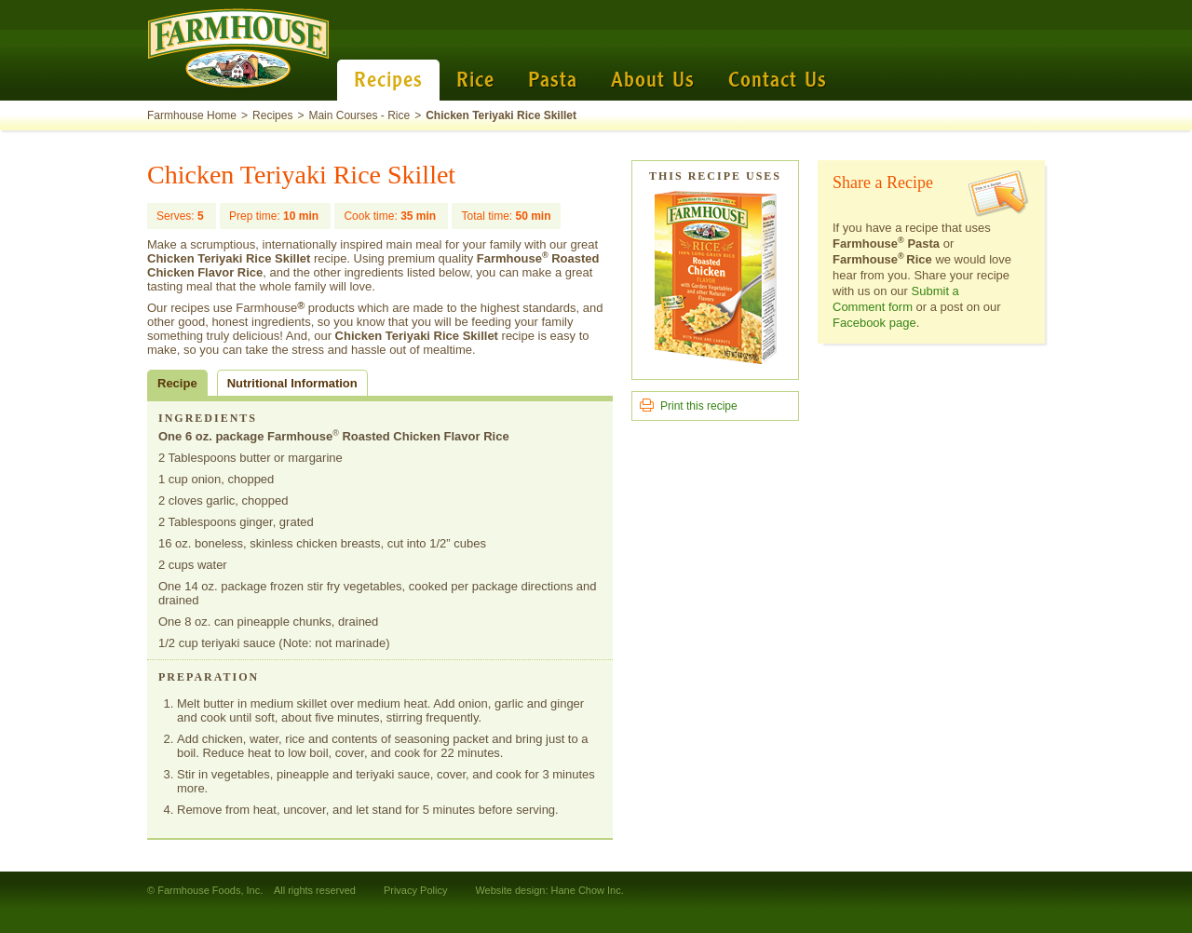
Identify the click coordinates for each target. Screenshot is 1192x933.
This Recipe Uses (715, 176)
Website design (510, 890)
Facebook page (874, 323)
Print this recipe (699, 405)
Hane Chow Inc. (587, 890)
